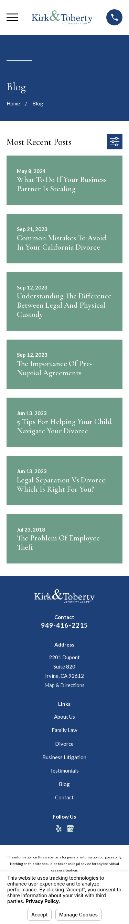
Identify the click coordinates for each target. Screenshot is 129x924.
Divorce (64, 744)
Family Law (64, 730)
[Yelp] (58, 828)
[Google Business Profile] (70, 828)
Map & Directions (64, 685)
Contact (64, 797)
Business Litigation (64, 757)
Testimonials (64, 770)
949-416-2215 (64, 625)
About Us (64, 717)
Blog (64, 784)
